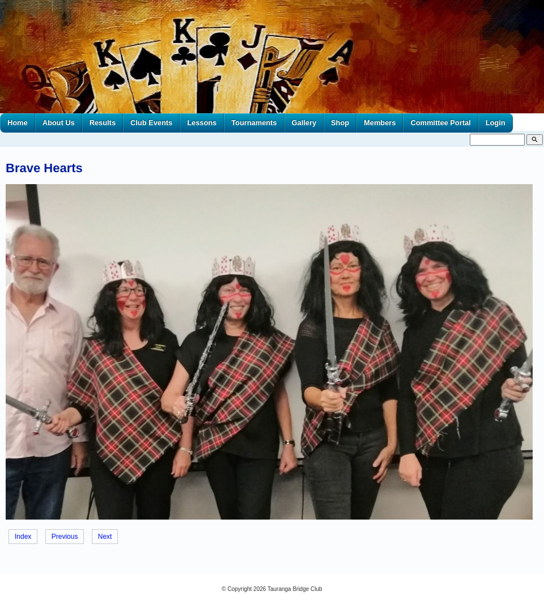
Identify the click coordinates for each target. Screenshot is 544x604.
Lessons (201, 122)
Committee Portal (440, 122)
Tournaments (254, 122)
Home (17, 122)
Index (23, 537)
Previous (65, 537)
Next (105, 537)
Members (380, 122)
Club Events (151, 122)
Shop (340, 122)
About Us (58, 122)
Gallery (304, 122)
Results (103, 122)
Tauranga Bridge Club (294, 589)
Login (495, 122)
